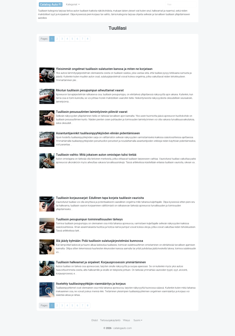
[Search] (181, 4)
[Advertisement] (117, 54)
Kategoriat (72, 4)
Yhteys (126, 320)
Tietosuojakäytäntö (110, 320)
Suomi (137, 320)
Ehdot (95, 320)
